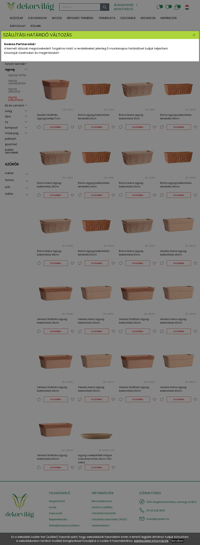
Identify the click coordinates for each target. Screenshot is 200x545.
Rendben (178, 540)
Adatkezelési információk (151, 541)
